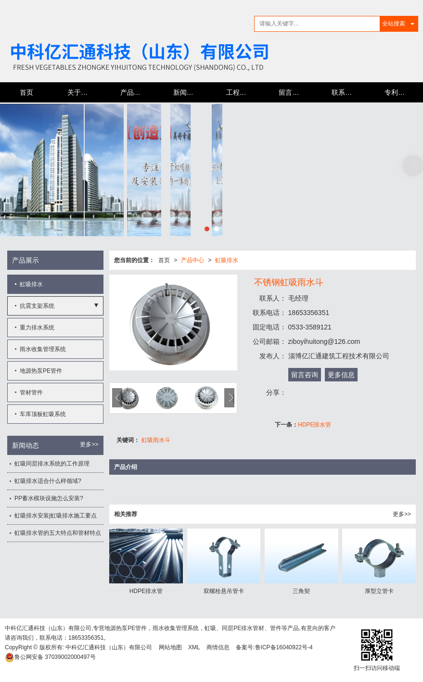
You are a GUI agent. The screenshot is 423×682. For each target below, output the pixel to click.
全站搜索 (393, 23)
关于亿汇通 (84, 92)
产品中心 (133, 92)
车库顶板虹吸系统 (43, 414)
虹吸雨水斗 (155, 440)
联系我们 (345, 92)
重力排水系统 (37, 327)
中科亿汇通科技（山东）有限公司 (108, 647)
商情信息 (218, 647)
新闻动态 (186, 92)
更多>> (402, 514)
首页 (26, 92)
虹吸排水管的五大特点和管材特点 (57, 533)
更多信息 (341, 375)
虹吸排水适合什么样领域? (47, 481)
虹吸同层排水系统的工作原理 (52, 463)
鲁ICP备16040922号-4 (284, 647)
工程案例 (239, 92)
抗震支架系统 (37, 306)
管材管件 (31, 392)
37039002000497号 (50, 657)
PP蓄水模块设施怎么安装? (48, 498)
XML (194, 647)
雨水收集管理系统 (43, 349)
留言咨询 (304, 375)
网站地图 (170, 647)
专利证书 (398, 92)
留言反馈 (292, 92)
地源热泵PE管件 (41, 370)
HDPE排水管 (314, 424)
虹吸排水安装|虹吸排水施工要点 (55, 515)
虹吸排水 (226, 260)
